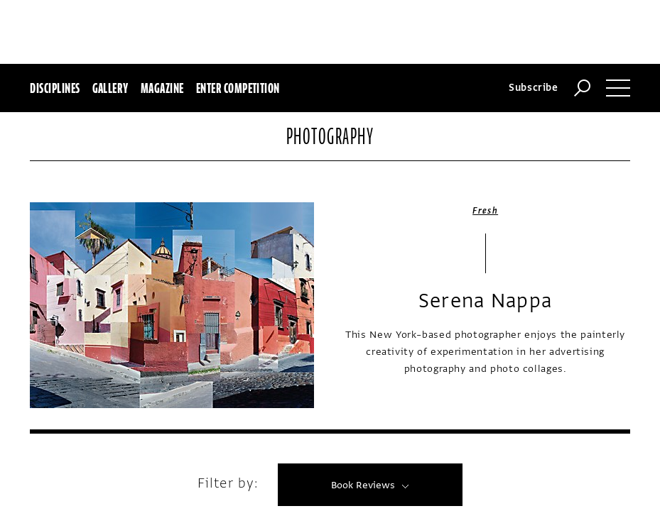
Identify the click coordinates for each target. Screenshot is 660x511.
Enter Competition (238, 24)
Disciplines (55, 24)
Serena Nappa (485, 237)
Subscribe (533, 24)
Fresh (485, 147)
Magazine (162, 24)
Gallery (110, 24)
